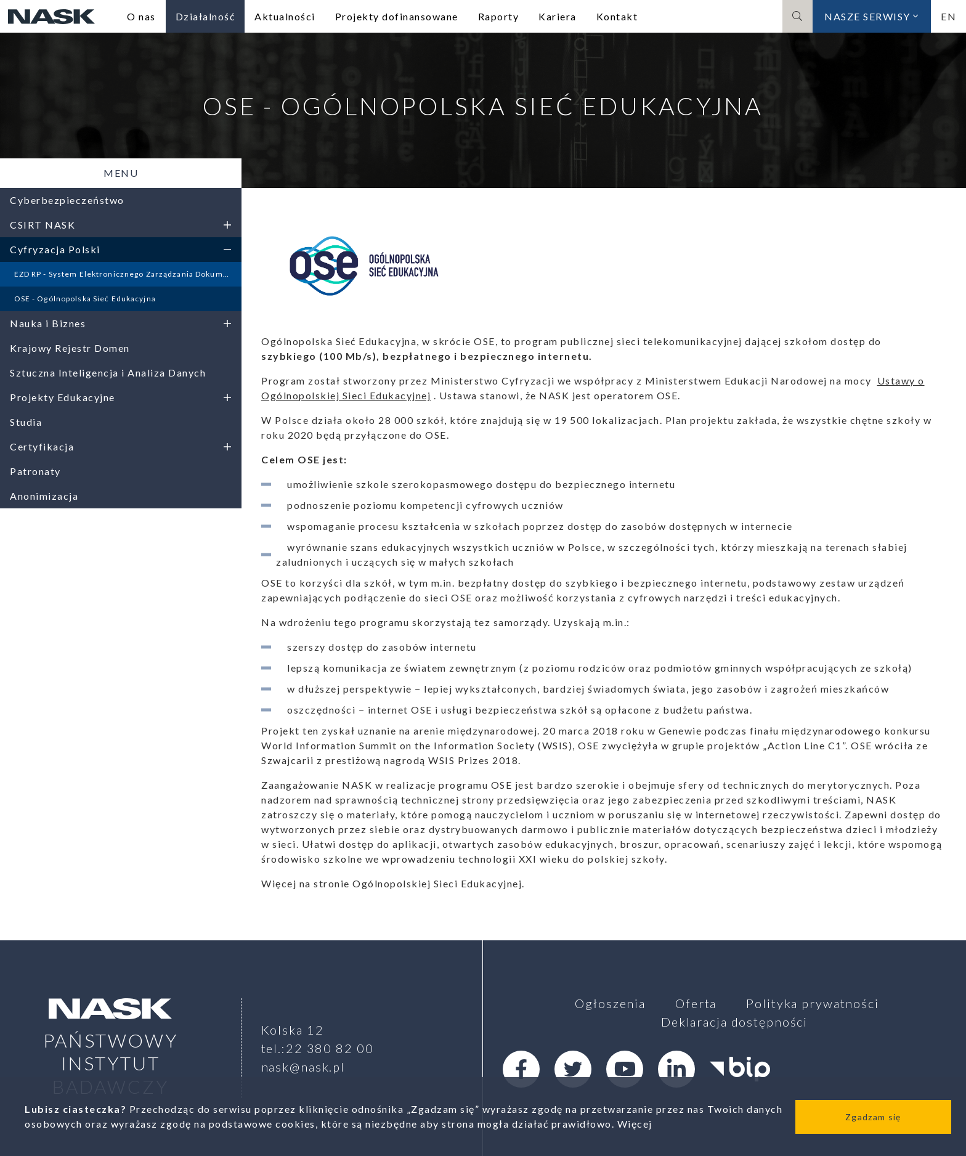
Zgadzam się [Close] (873, 1117)
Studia (26, 422)
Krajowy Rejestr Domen (70, 348)
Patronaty (35, 471)
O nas (141, 16)
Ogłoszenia (610, 1003)
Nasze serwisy (871, 16)
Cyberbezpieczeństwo (67, 200)
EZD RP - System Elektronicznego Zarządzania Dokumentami (128, 274)
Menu (121, 173)
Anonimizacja (44, 496)
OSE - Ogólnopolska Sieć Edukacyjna (85, 298)
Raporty (498, 16)
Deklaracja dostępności (734, 1021)
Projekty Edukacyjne (121, 397)
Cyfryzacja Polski (121, 249)
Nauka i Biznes (121, 323)
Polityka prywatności (812, 1003)
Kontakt (617, 16)
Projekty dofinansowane (396, 16)
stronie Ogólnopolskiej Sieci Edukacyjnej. (419, 883)
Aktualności (284, 16)
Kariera (557, 16)
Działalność (205, 16)
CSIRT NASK (121, 224)
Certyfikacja (121, 446)
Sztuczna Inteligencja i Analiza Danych (108, 372)
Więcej (634, 1124)
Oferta (695, 1003)
